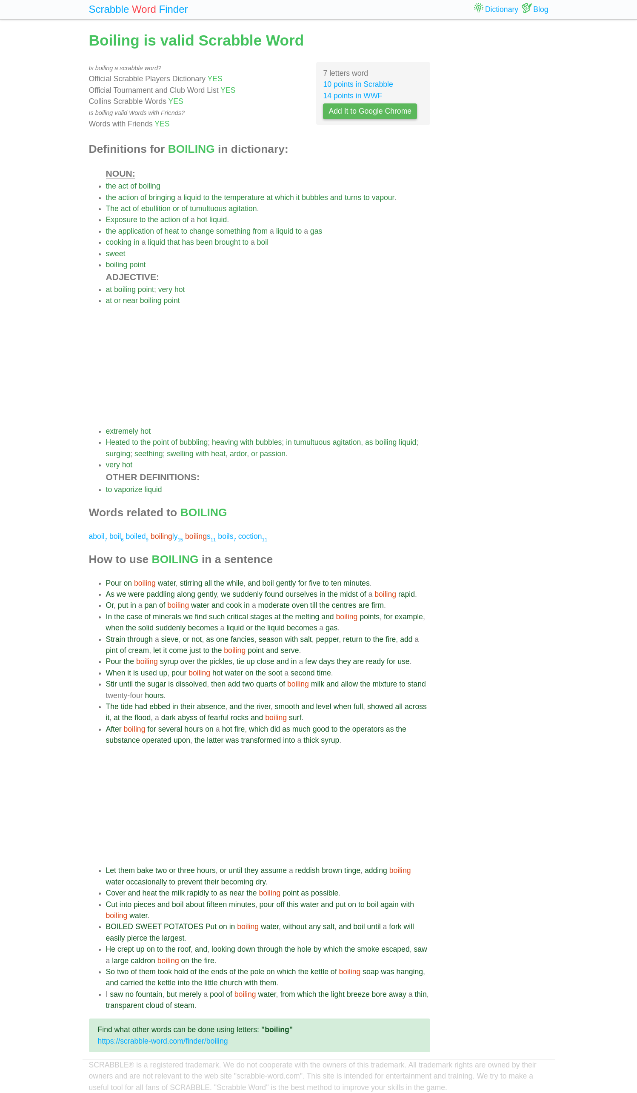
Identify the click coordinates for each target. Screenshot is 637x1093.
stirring (191, 583)
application (136, 231)
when (115, 628)
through (140, 639)
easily (115, 938)
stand (417, 684)
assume (273, 870)
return (353, 639)
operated (156, 740)
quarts (266, 684)
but (171, 994)
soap (371, 971)
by (318, 949)
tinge (352, 870)
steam (184, 1005)
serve (289, 650)
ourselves (301, 594)
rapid (406, 594)
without (295, 926)
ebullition (156, 208)
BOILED (120, 926)
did (275, 729)
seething (148, 453)
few (311, 661)
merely (190, 994)
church (231, 983)
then (218, 684)
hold (181, 971)
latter (215, 740)
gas (316, 231)
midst (349, 594)
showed (380, 706)
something (233, 231)
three (186, 870)
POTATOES (183, 926)
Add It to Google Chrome (369, 111)
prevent (190, 882)
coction (252, 536)
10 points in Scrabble (358, 84)
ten (336, 583)
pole (257, 971)
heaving (225, 442)
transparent (125, 1005)
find (201, 616)
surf (295, 717)
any (314, 926)
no (129, 994)
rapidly (198, 893)
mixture (385, 684)
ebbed (159, 706)
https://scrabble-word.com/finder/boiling (163, 1041)
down (246, 949)
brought (227, 242)
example (408, 616)
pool (217, 994)
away (397, 994)
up (250, 661)
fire (391, 639)
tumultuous (208, 208)
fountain (149, 994)
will (409, 926)
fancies (242, 639)
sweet (116, 253)
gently (286, 583)
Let (111, 870)
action (128, 197)
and (336, 197)
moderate (274, 605)
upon (182, 740)
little (210, 983)
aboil (98, 536)
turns (353, 197)
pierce (137, 938)
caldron (143, 960)
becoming (237, 882)
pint (112, 650)
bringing (162, 197)
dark (168, 717)
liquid (192, 197)
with (247, 442)
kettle (319, 971)
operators (368, 729)
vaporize (128, 489)
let (157, 650)
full (358, 706)
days (326, 661)
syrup (169, 661)
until (126, 684)
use (403, 661)
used (149, 673)
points (370, 616)
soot (275, 673)
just (195, 650)
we (121, 594)
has (188, 242)
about (195, 904)
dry (261, 882)
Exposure (121, 219)
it (298, 197)
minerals (167, 616)
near (130, 300)
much (301, 729)
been (204, 242)
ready (375, 661)
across (416, 706)
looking (223, 949)
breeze (358, 994)
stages (261, 616)
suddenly (248, 594)
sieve (170, 639)
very (165, 289)
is (136, 673)
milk (317, 684)
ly (167, 536)
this (292, 904)
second (303, 673)
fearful (218, 717)
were (136, 594)
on (128, 583)
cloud (154, 1005)
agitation (243, 208)
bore (379, 994)
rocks (240, 717)
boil (263, 242)
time (324, 673)
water (167, 583)
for (302, 583)
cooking (119, 242)
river (264, 706)
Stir (111, 684)
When (116, 673)
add (406, 639)
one (222, 639)
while (234, 583)
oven (300, 605)
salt (305, 639)
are (363, 605)
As (110, 594)
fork (395, 926)
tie (241, 661)
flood (142, 717)
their (187, 706)
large (120, 960)
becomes (203, 628)
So (110, 971)
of (133, 186)
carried (131, 983)
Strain (116, 639)
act (123, 186)
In (109, 616)
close (265, 661)
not (196, 639)
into (289, 740)
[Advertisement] (268, 366)
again (389, 904)
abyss (187, 717)
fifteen (216, 904)
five (314, 583)
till (313, 605)
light (338, 994)
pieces (144, 904)
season (271, 639)
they (344, 661)
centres (344, 605)
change (201, 231)
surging (118, 453)
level (323, 706)
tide (127, 706)
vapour (383, 197)
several (170, 729)
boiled (137, 536)
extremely (122, 431)
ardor (238, 453)
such (217, 616)
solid (146, 628)
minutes (356, 583)
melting (307, 616)
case (134, 616)
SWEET (148, 926)
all (208, 583)
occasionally (146, 882)
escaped (395, 949)
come (178, 650)
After (114, 729)
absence (211, 706)
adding (376, 870)
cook (234, 605)
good (321, 729)
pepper (327, 639)
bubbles (315, 197)
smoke (368, 949)
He (111, 949)
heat (171, 231)
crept (125, 949)
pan (150, 605)
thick (311, 740)
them (126, 870)
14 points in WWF (352, 96)
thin (420, 994)
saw (420, 949)
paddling (160, 594)
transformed (261, 740)
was (232, 740)
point (137, 264)
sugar (156, 684)
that (173, 242)
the (111, 186)
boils (227, 536)
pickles (220, 661)
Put (211, 926)
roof (184, 949)
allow (349, 684)
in (137, 242)
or (176, 208)
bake (145, 870)
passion (273, 453)
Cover (116, 893)
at (269, 197)
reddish (307, 870)
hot (202, 219)
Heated (118, 442)
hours (154, 695)
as (369, 442)
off (281, 904)
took (165, 971)
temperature (244, 197)
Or (110, 605)
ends (219, 971)
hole (304, 949)
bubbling (194, 442)
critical (237, 616)
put (123, 605)
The (112, 208)
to (206, 197)
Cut (111, 904)
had (141, 706)
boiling (149, 186)
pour (178, 673)
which (284, 197)
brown (332, 870)
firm (377, 605)
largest (173, 938)
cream (138, 650)
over (187, 661)
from (260, 231)
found (274, 594)
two (248, 684)
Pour (114, 583)
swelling (180, 453)
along (186, 594)
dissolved (191, 684)
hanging (409, 971)
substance (123, 740)
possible (325, 893)
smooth (287, 706)
